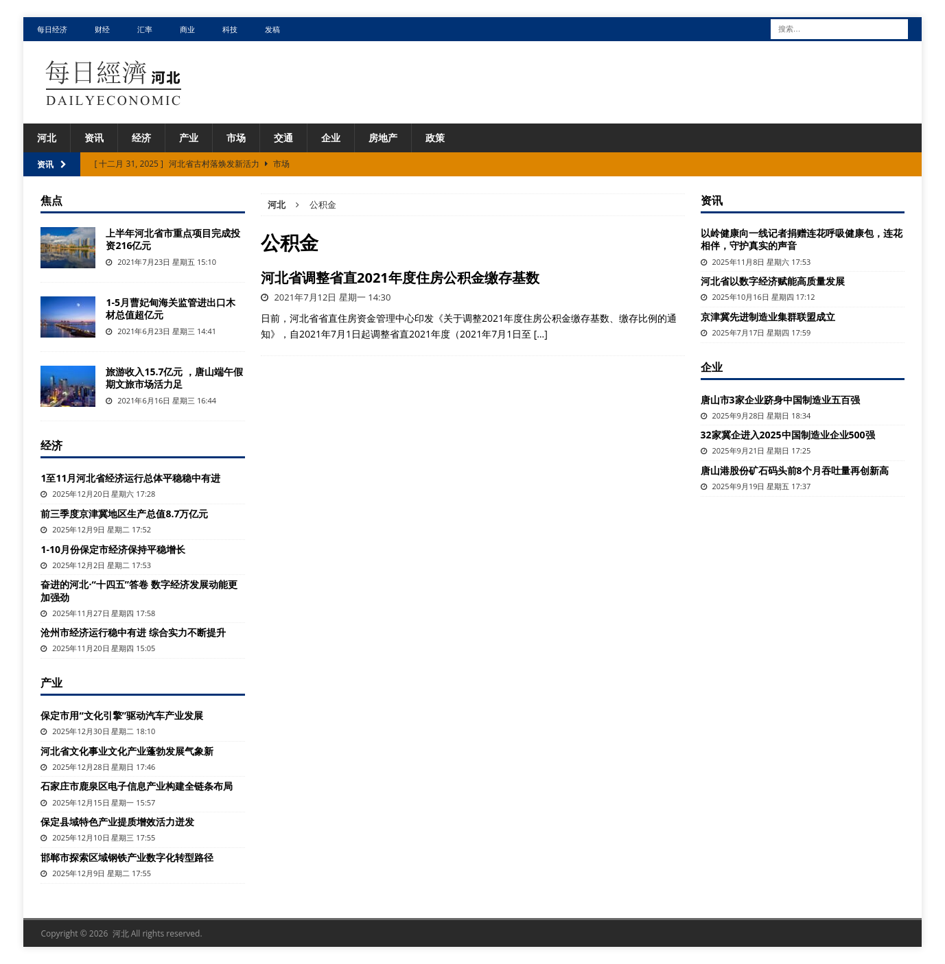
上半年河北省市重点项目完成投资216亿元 (173, 239)
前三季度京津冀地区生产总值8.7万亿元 (124, 513)
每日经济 (52, 29)
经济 (141, 137)
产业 (188, 137)
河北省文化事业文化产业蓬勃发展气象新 (126, 750)
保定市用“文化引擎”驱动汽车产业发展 (121, 715)
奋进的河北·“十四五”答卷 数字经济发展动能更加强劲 (138, 590)
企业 (330, 137)
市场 (236, 137)
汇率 (144, 29)
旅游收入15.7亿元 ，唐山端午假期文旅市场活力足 (174, 377)
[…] (541, 333)
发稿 (272, 29)
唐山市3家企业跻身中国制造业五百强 (780, 399)
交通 (283, 137)
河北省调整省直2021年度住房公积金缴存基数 (400, 277)
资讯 (94, 137)
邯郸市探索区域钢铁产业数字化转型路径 (126, 857)
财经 (102, 29)
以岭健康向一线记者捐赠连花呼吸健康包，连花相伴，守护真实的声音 (801, 239)
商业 (187, 29)
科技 (229, 29)
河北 (46, 137)
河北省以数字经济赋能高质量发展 (773, 280)
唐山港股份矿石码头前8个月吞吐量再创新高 (795, 470)
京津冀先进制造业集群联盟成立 (768, 316)
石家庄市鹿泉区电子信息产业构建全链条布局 (136, 785)
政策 (435, 137)
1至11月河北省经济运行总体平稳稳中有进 (130, 477)
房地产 (383, 137)
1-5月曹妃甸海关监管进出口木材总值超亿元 (170, 308)
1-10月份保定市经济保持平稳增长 (112, 549)
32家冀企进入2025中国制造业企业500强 (788, 434)
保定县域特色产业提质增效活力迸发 (117, 821)
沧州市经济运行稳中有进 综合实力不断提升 (133, 632)
